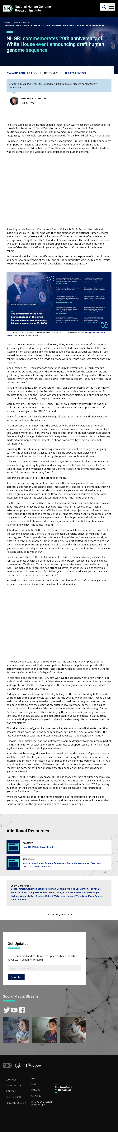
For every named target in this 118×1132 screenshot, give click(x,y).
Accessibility (13, 1085)
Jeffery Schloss (36, 896)
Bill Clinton (82, 888)
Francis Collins (19, 892)
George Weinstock (77, 896)
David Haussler (19, 899)
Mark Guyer (93, 892)
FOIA (33, 1084)
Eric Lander (49, 892)
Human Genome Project (61, 888)
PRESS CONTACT (75, 73)
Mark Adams (95, 896)
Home (7, 22)
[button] (111, 7)
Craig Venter (35, 892)
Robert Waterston (55, 896)
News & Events (20, 22)
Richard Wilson (19, 896)
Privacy (35, 1090)
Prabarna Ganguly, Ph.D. (22, 73)
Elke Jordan (63, 892)
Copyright (37, 1095)
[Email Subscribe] (44, 968)
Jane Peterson (78, 892)
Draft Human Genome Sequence (29, 888)
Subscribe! (16, 977)
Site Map (11, 1091)
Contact (11, 1079)
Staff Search (13, 1097)
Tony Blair (94, 888)
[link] (7, 1010)
